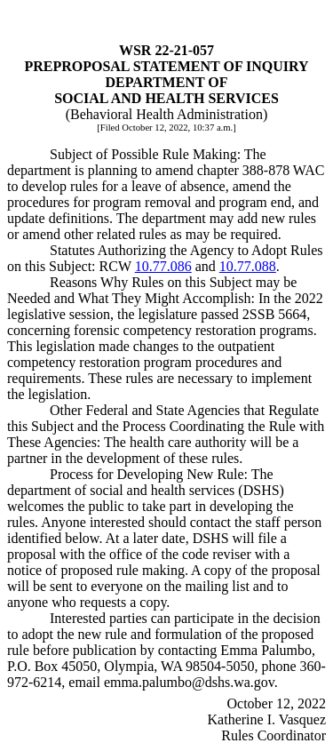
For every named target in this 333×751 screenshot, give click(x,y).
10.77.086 (163, 266)
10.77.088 (247, 266)
